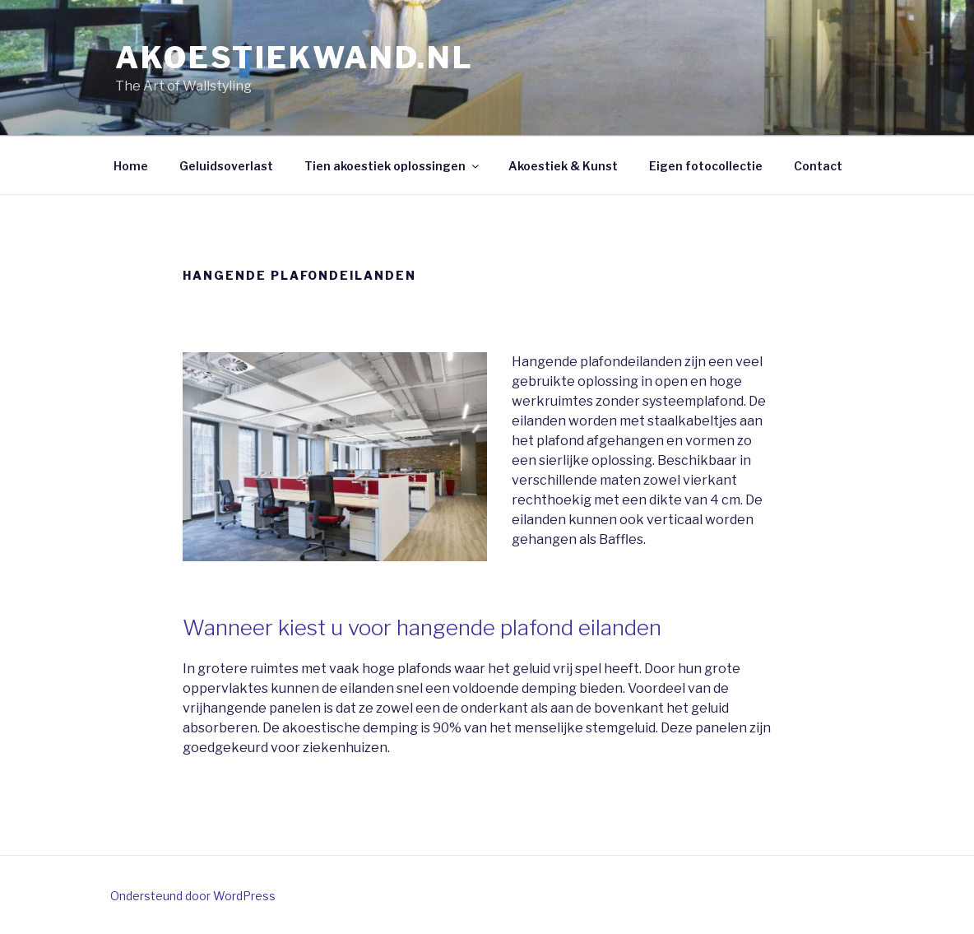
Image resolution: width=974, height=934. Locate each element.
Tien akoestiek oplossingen (392, 166)
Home (131, 166)
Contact (818, 166)
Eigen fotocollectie (706, 166)
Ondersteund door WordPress (193, 896)
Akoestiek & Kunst (563, 166)
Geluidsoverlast (226, 166)
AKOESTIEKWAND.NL (294, 57)
